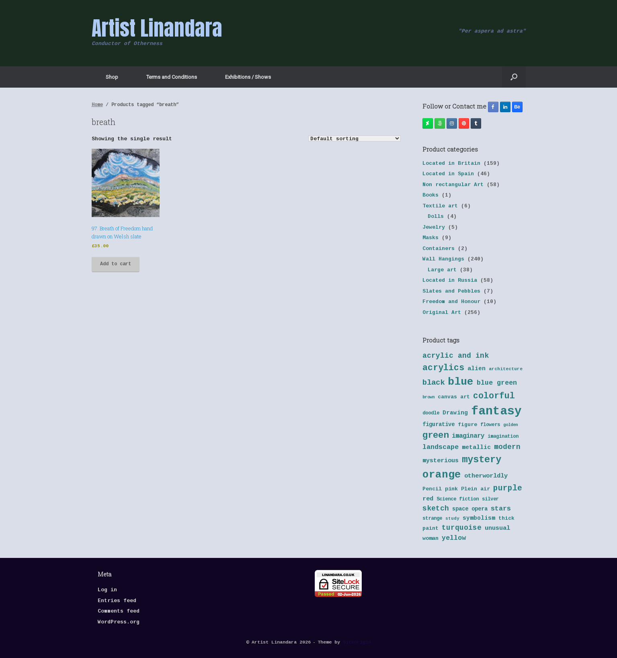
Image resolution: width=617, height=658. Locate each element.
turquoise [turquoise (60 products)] (462, 528)
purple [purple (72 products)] (507, 489)
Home (97, 105)
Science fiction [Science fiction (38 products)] (458, 499)
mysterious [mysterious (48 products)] (440, 460)
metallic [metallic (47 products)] (476, 447)
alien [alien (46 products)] (476, 369)
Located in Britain (451, 164)
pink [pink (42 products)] (451, 489)
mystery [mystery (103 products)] (481, 460)
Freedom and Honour (451, 302)
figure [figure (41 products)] (467, 425)
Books (430, 195)
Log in (107, 590)
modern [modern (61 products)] (507, 448)
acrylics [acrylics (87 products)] (443, 368)
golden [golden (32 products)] (510, 425)
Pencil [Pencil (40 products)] (432, 489)
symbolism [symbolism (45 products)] (479, 518)
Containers (438, 249)
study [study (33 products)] (452, 519)
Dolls (436, 217)
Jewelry (433, 227)
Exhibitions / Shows (248, 77)
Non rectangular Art (453, 185)
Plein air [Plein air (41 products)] (475, 489)
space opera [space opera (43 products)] (470, 509)
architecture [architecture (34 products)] (506, 369)
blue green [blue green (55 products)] (497, 383)
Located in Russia (449, 281)
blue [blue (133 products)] (461, 382)
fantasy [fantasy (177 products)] (496, 412)
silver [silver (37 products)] (490, 499)
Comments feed (118, 611)
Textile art (440, 206)
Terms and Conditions (171, 77)
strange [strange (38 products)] (432, 519)
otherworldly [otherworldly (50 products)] (486, 476)
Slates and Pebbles (451, 291)
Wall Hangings (443, 259)
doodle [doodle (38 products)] (430, 413)
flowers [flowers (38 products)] (490, 425)
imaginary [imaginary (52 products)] (468, 436)
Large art (442, 270)
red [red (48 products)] (427, 499)
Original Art (441, 313)
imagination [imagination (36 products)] (503, 437)
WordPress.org (118, 622)
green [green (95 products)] (435, 436)
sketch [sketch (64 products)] (435, 509)
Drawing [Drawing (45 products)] (455, 413)
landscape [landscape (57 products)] (440, 448)
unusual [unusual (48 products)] (497, 528)
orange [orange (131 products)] (441, 475)
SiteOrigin (357, 642)
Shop (112, 77)
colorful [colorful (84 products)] (494, 396)
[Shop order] (354, 138)
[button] (514, 77)
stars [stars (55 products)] (501, 509)
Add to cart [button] (115, 264)
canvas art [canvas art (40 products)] (454, 397)
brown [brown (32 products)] (428, 397)
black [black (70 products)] (433, 383)
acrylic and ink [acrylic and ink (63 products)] (455, 356)
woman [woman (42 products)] (430, 538)
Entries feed (117, 601)
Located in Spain (448, 174)
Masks (430, 238)
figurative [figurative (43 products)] (438, 424)
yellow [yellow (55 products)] (454, 538)
